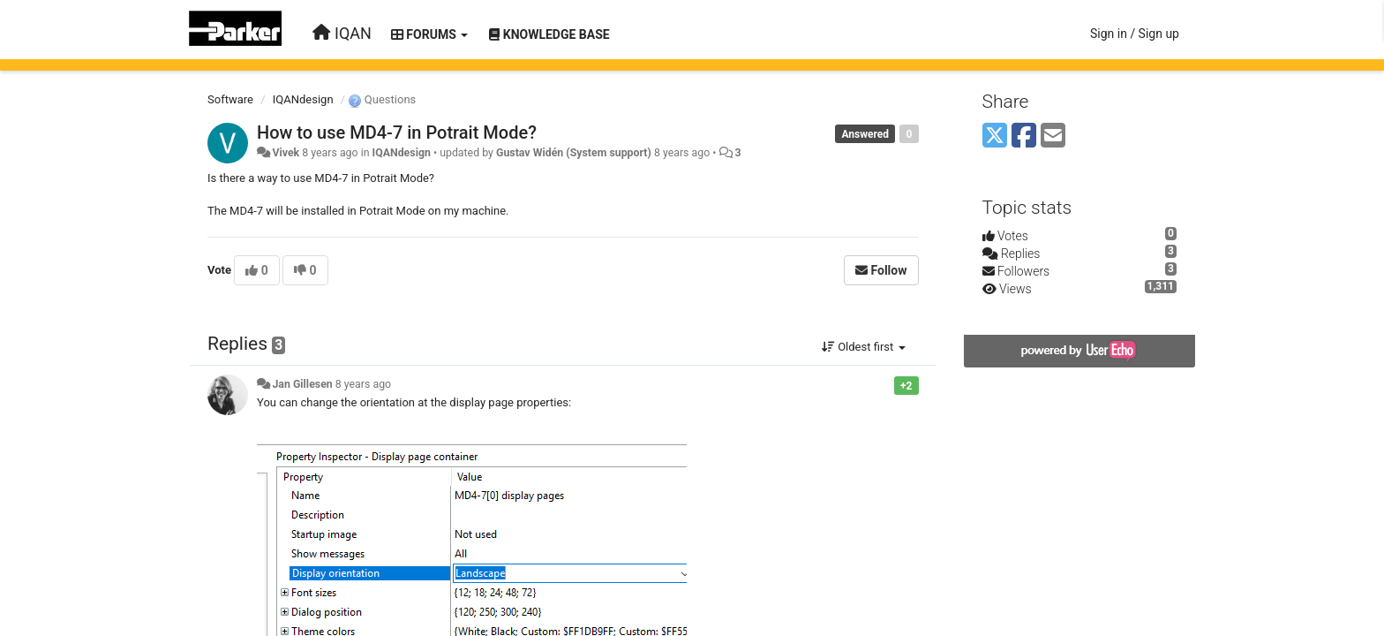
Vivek (285, 153)
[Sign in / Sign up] (1134, 34)
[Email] (1053, 136)
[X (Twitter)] (994, 136)
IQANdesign (303, 99)
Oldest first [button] (864, 346)
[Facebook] (1024, 136)
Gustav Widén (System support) (573, 153)
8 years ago (363, 384)
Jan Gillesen (302, 384)
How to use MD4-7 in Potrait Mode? (397, 132)
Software (230, 99)
